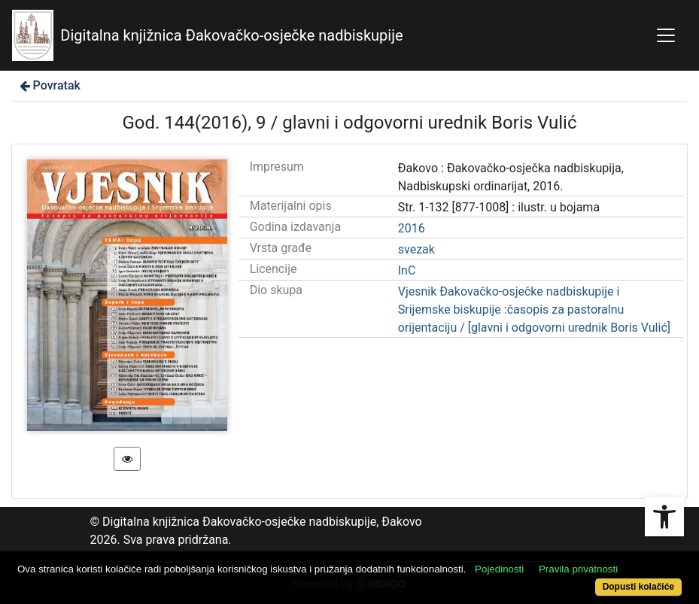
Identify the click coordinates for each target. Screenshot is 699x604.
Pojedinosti (499, 569)
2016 (411, 228)
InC (407, 270)
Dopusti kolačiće (638, 586)
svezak (416, 249)
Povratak (49, 85)
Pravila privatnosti (578, 569)
